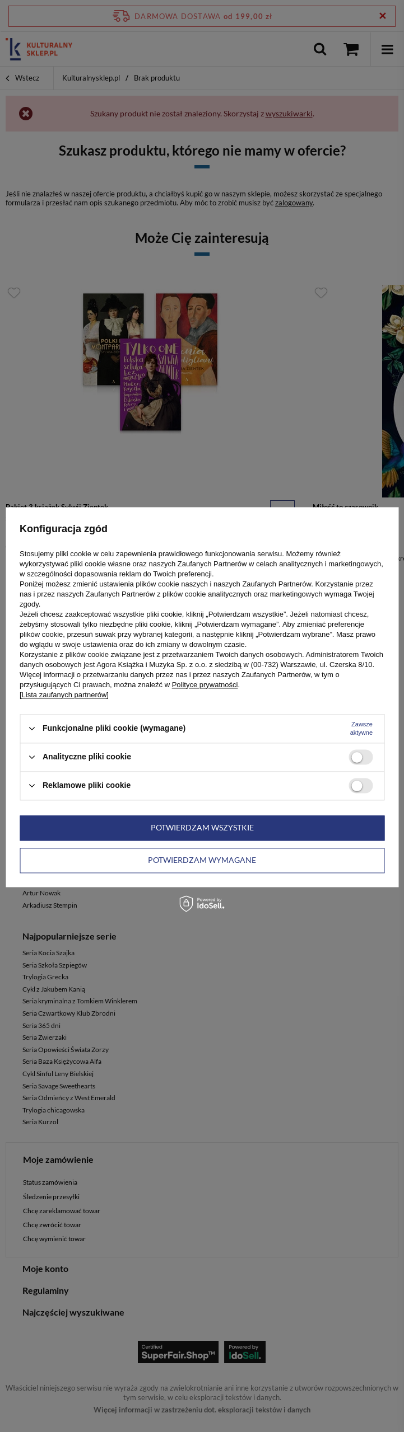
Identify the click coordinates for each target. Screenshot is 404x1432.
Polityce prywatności (205, 684)
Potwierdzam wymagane (202, 860)
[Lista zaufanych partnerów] (64, 695)
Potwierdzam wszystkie (202, 827)
